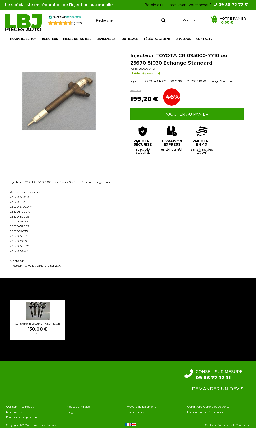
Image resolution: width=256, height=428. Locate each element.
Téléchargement (157, 39)
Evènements (135, 412)
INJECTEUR (50, 39)
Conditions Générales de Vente (208, 406)
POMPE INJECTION (23, 39)
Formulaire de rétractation (206, 412)
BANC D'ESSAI (106, 39)
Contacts (204, 39)
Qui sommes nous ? (20, 406)
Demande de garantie (21, 417)
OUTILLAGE (129, 39)
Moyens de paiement (141, 406)
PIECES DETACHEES (77, 39)
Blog (69, 412)
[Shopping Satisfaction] (65, 18)
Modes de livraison (79, 406)
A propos (183, 39)
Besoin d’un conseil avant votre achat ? (196, 5)
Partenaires (14, 412)
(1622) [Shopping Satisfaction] (78, 23)
